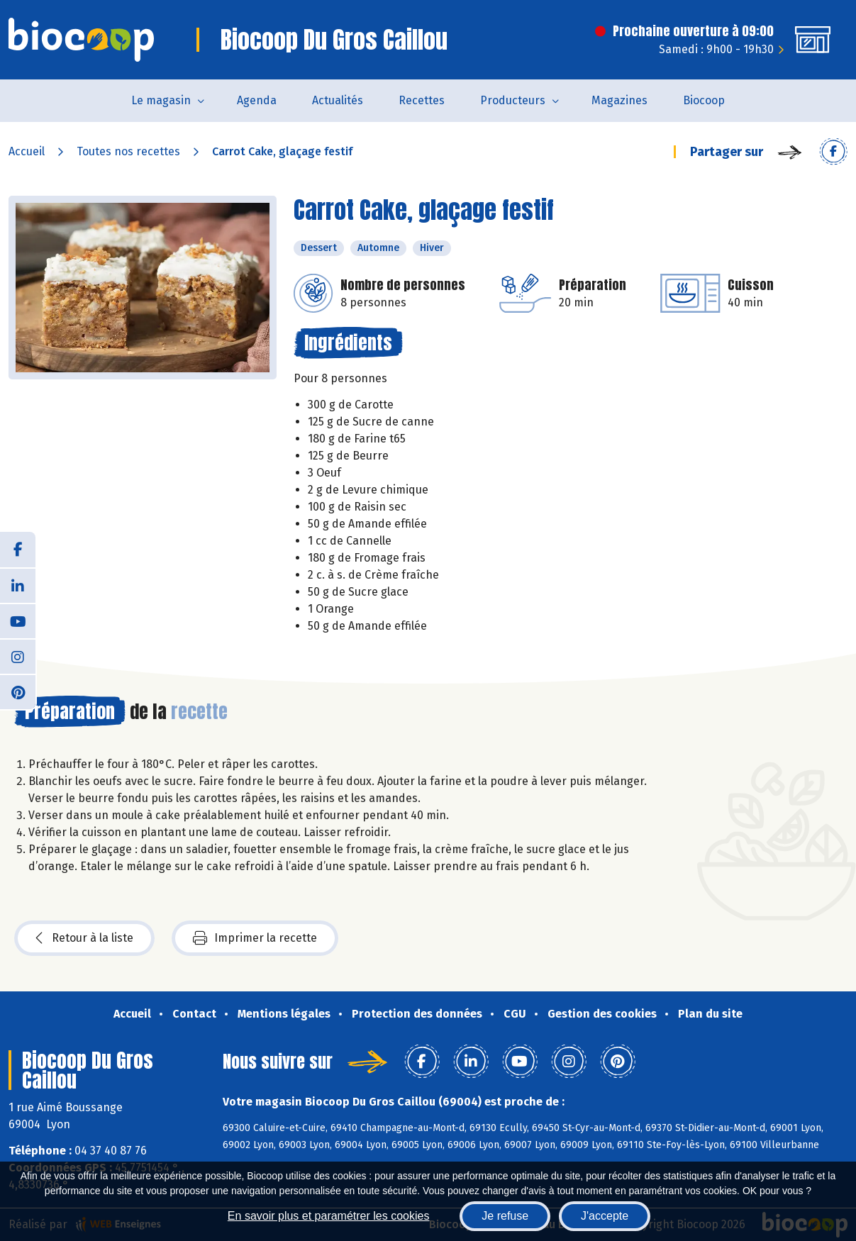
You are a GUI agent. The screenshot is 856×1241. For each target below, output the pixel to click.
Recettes (422, 100)
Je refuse (505, 1216)
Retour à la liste (84, 938)
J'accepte (604, 1216)
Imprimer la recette (255, 938)
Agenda (257, 100)
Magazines (619, 100)
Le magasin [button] (161, 100)
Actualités (337, 100)
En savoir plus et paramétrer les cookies (329, 1216)
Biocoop (704, 100)
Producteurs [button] (512, 100)
